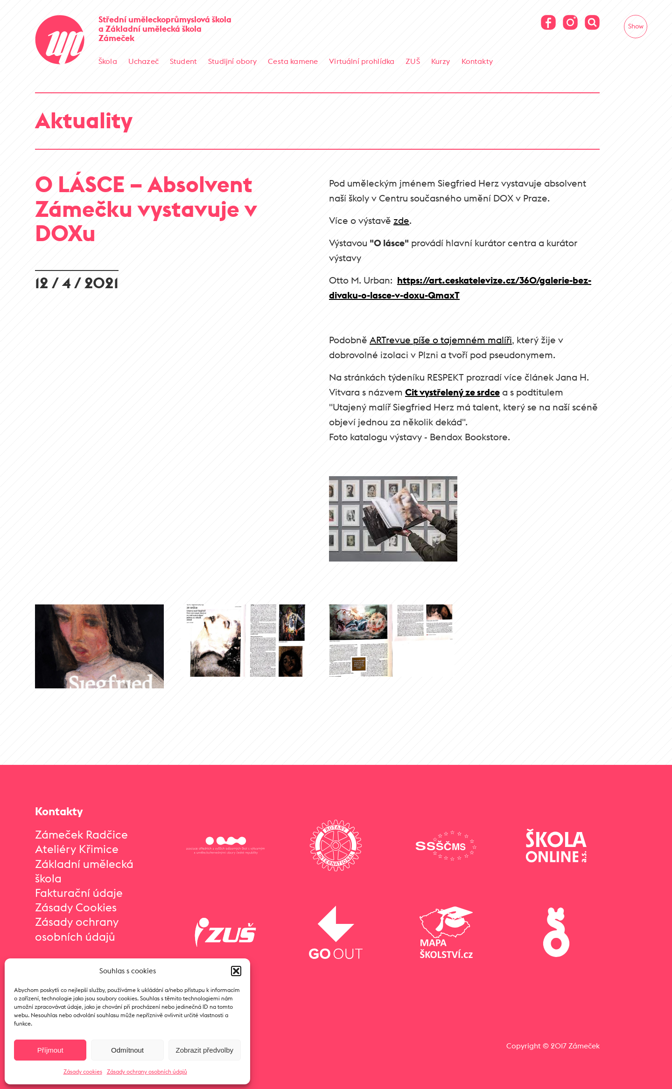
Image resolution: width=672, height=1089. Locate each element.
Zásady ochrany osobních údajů (147, 1071)
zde (401, 220)
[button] (236, 971)
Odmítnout (127, 1050)
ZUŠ (413, 61)
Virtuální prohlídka (361, 61)
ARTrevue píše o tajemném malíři (441, 340)
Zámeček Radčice (81, 834)
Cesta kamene (293, 61)
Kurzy (440, 61)
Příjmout (50, 1050)
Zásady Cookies (76, 907)
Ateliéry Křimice (77, 849)
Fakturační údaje (79, 893)
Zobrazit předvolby (204, 1050)
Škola (107, 61)
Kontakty (477, 61)
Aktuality (84, 120)
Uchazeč (143, 61)
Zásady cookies (82, 1071)
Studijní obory (232, 61)
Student (183, 61)
